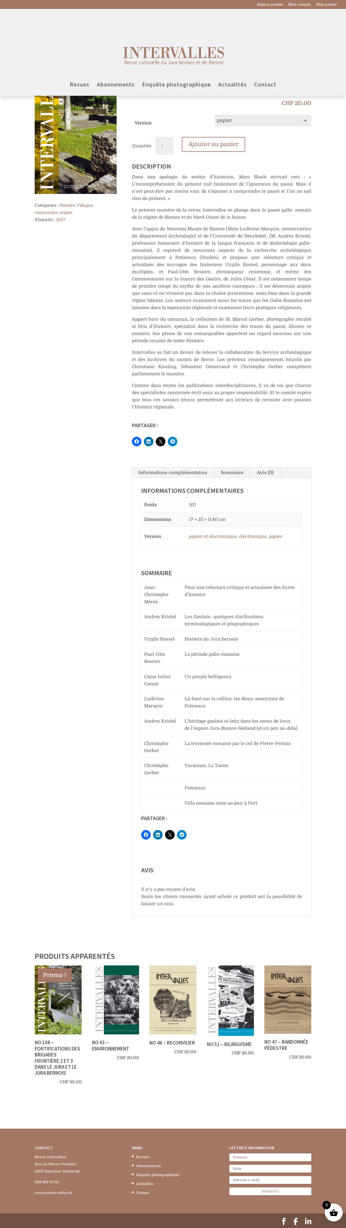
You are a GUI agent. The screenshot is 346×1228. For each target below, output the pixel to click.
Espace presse (270, 5)
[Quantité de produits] (164, 146)
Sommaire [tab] (232, 472)
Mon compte (299, 5)
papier (275, 536)
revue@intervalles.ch (53, 1193)
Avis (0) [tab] (265, 472)
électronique (252, 536)
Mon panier (326, 5)
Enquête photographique (176, 64)
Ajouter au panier (213, 144)
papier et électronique (212, 536)
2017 (60, 219)
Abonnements (116, 64)
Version (143, 123)
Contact (265, 64)
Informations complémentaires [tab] (172, 472)
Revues (79, 64)
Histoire (67, 205)
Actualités (232, 64)
